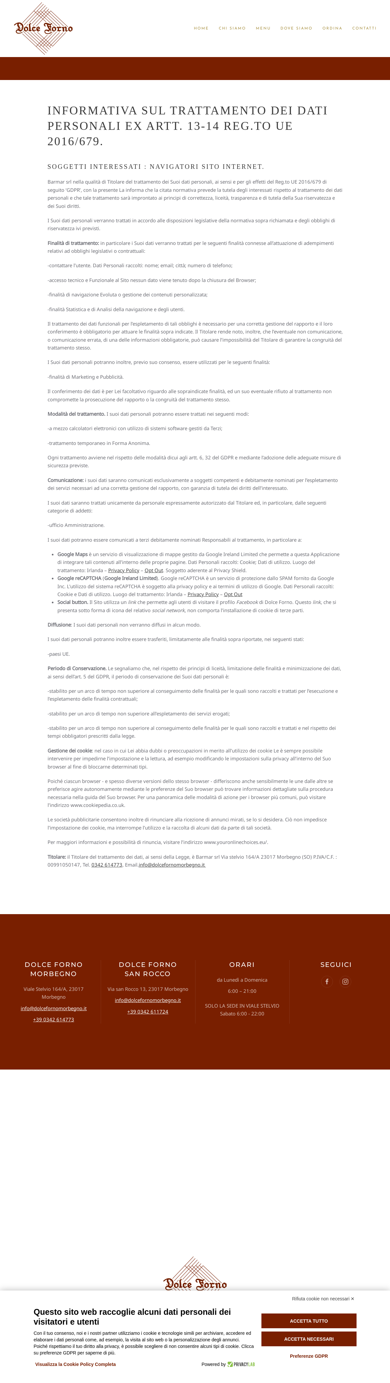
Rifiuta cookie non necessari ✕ (323, 1298)
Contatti (364, 28)
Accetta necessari (309, 1339)
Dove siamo (296, 28)
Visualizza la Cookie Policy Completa (75, 1364)
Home (201, 28)
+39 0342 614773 (53, 1019)
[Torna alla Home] (43, 28)
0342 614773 (107, 864)
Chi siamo (232, 28)
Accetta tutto (309, 1321)
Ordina (332, 28)
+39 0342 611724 (147, 1011)
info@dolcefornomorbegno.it (172, 864)
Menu (263, 28)
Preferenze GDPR (309, 1356)
